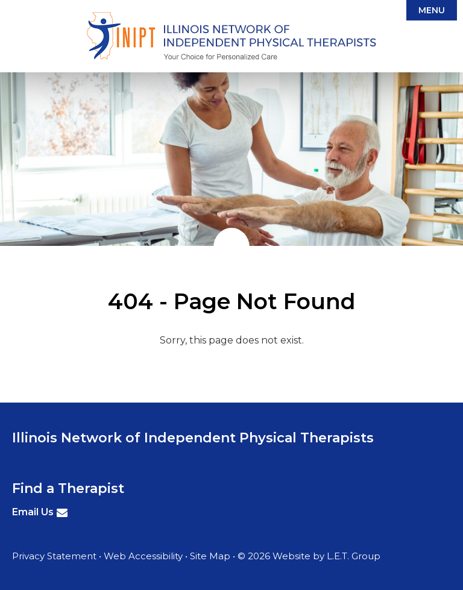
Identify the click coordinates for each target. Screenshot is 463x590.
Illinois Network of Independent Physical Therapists (231, 36)
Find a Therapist (68, 488)
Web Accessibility (143, 556)
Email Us (33, 512)
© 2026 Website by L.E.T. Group (309, 556)
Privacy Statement (54, 556)
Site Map (210, 556)
